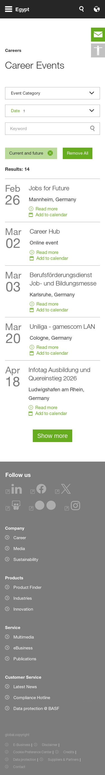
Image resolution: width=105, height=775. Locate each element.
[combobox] (52, 129)
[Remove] (50, 153)
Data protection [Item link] (24, 759)
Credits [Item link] (68, 752)
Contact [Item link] (19, 767)
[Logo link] (82, 16)
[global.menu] (19, 16)
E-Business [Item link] (21, 745)
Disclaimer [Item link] (49, 745)
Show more (52, 435)
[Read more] (52, 200)
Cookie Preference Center (32, 752)
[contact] (98, 35)
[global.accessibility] (98, 50)
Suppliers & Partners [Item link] (63, 759)
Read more (47, 209)
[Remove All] (77, 153)
